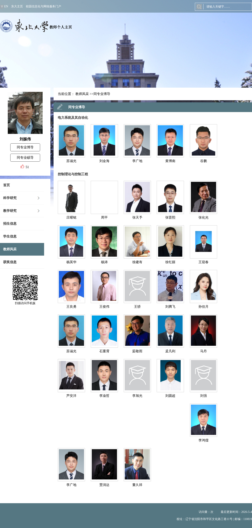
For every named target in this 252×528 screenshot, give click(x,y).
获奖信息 (10, 262)
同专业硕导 (25, 157)
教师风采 (10, 249)
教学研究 (10, 211)
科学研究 (10, 198)
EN (6, 6)
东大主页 (17, 6)
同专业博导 (25, 147)
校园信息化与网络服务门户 (43, 6)
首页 (6, 185)
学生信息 (10, 236)
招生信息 (10, 223)
